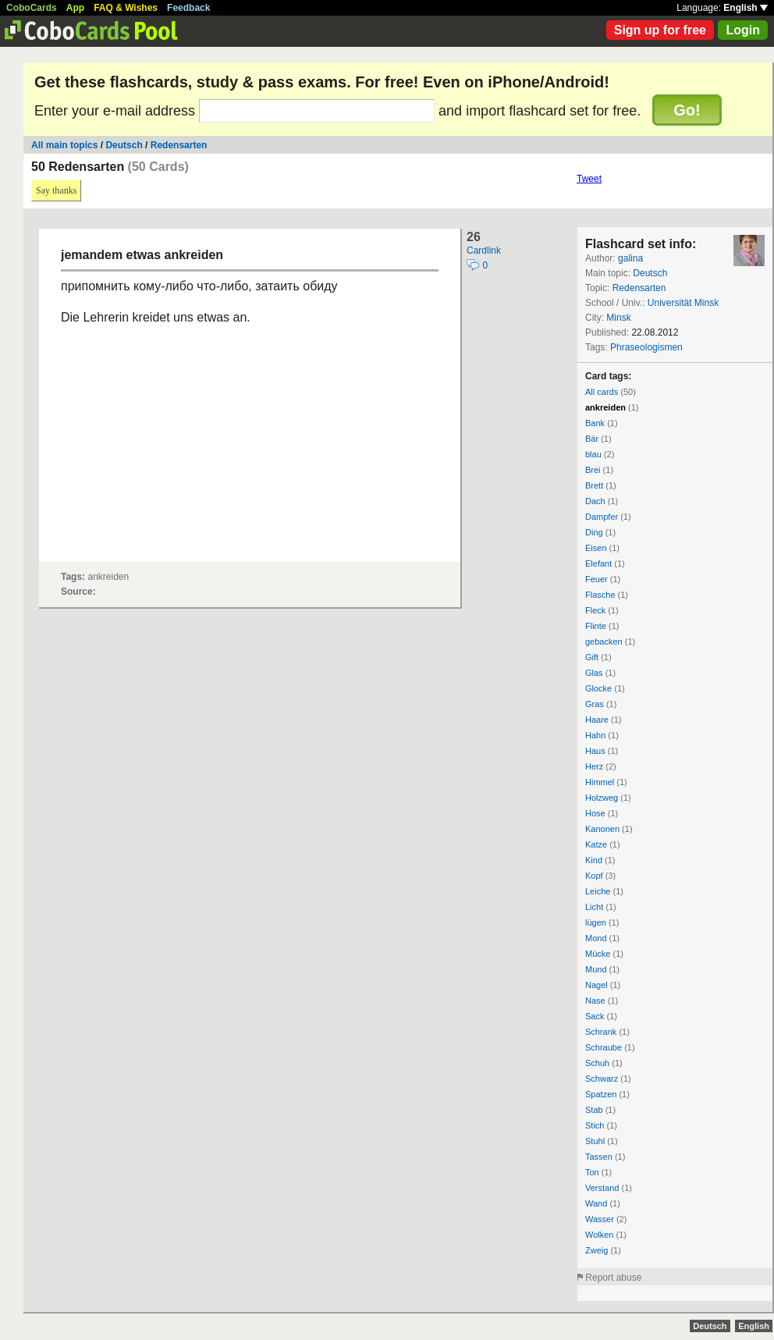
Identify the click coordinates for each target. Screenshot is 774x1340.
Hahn (595, 735)
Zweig (596, 1250)
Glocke (598, 688)
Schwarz (601, 1078)
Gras (594, 704)
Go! (686, 110)
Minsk (618, 317)
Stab (594, 1109)
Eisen (596, 548)
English (745, 7)
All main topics (64, 145)
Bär (591, 438)
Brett (594, 485)
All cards (601, 391)
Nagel (596, 985)
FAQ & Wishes (126, 7)
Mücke (597, 953)
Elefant (598, 563)
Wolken (599, 1234)
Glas (594, 672)
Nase (595, 1000)
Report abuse (613, 1277)
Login (743, 30)
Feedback (188, 7)
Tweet (589, 178)
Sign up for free (660, 30)
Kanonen (602, 829)
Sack (594, 1016)
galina (630, 258)
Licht (594, 907)
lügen (595, 922)
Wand (596, 1203)
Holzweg (601, 797)
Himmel (599, 782)
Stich (594, 1125)
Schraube (603, 1047)
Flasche (600, 594)
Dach (595, 501)
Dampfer (601, 516)
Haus (595, 750)
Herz (594, 766)
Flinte (595, 626)
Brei (593, 470)
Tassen (598, 1156)
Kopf (594, 875)
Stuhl (595, 1141)
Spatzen (600, 1094)
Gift (591, 657)
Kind (593, 860)
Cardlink (484, 250)
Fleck (595, 610)
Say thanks (56, 190)
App (75, 7)
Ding (594, 532)
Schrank (600, 1031)
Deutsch (123, 145)
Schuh (597, 1063)
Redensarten (179, 145)
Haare (597, 719)
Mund (596, 969)
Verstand (602, 1187)
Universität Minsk (683, 302)
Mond (596, 938)
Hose (595, 813)
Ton (592, 1172)
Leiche (597, 891)
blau (593, 454)
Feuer (596, 579)
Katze (596, 844)
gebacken (604, 641)
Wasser (599, 1219)
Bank (595, 423)
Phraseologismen (646, 347)
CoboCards (31, 7)
